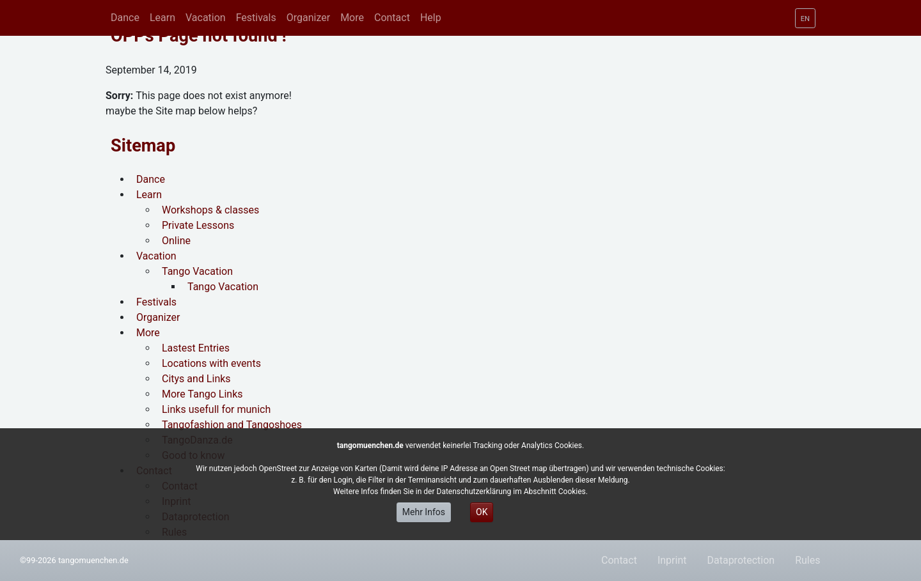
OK (481, 512)
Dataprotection (741, 560)
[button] (162, 18)
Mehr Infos (423, 512)
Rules (807, 560)
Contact (619, 560)
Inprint (672, 560)
